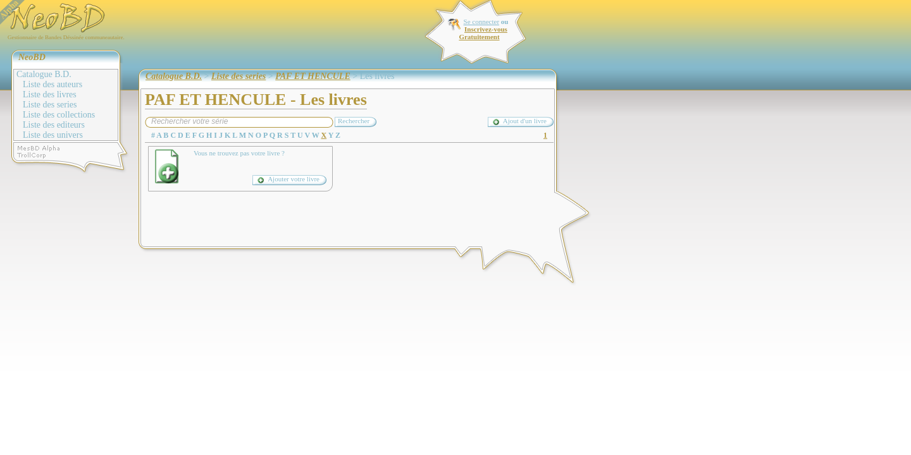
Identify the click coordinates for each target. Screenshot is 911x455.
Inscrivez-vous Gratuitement (483, 32)
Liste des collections (59, 114)
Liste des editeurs (54, 125)
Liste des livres (50, 94)
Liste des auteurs (52, 84)
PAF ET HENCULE (312, 76)
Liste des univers (53, 135)
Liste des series (50, 104)
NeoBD (32, 57)
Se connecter (482, 21)
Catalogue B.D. (43, 74)
